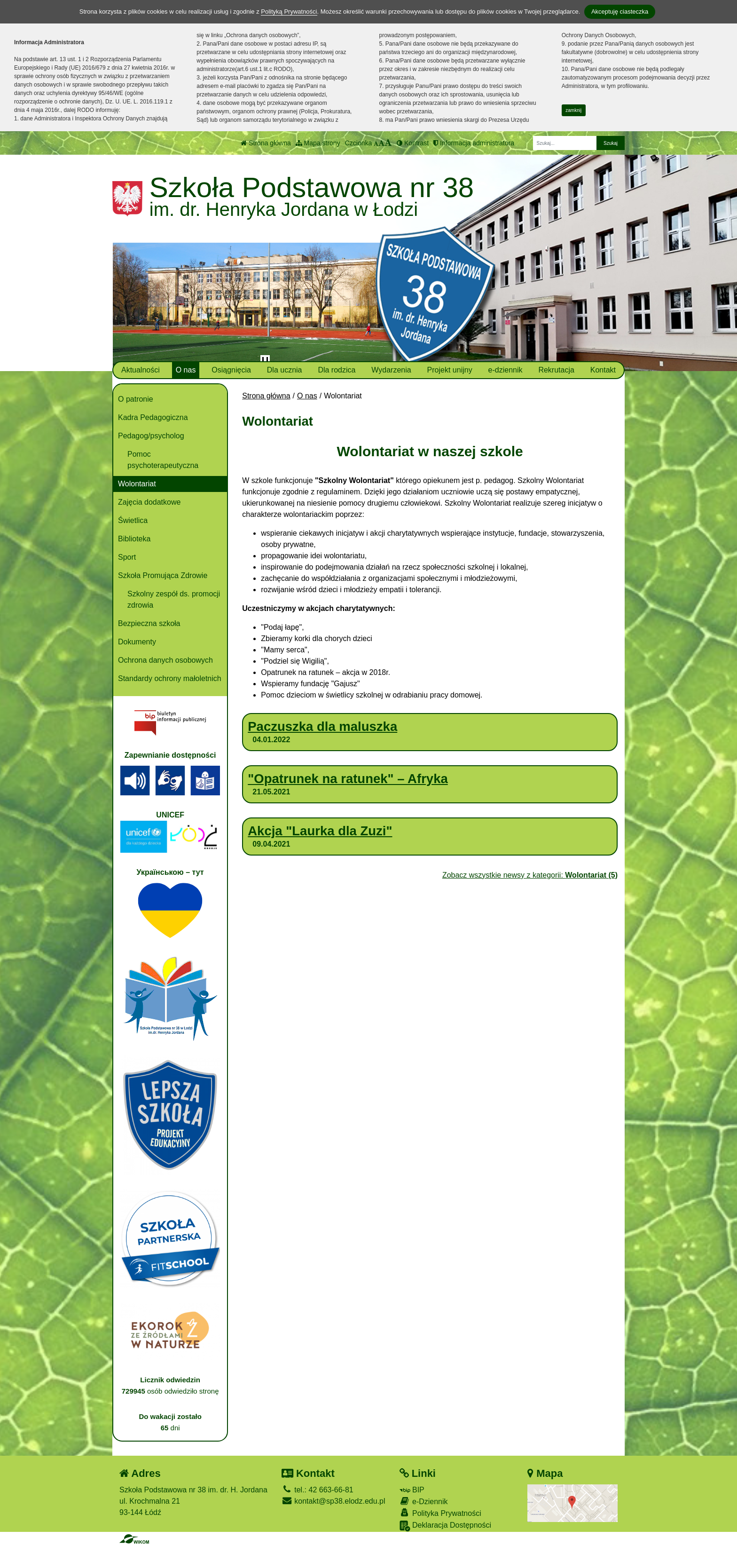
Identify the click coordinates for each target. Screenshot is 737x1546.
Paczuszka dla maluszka (322, 726)
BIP (412, 1490)
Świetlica (133, 520)
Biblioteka (134, 539)
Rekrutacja (556, 370)
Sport (127, 557)
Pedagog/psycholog (151, 436)
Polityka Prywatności (440, 1512)
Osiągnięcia (231, 370)
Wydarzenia (391, 370)
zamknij (573, 110)
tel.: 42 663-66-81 (317, 1490)
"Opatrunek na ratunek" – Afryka (347, 778)
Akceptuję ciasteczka (619, 11)
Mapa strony (318, 143)
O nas (186, 370)
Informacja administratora (473, 143)
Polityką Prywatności (289, 11)
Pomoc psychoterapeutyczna (162, 459)
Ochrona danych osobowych (165, 660)
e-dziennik (505, 370)
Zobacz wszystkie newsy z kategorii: (530, 875)
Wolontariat (137, 484)
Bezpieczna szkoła (149, 623)
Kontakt (603, 370)
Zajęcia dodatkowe (149, 502)
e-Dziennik (424, 1501)
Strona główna (265, 143)
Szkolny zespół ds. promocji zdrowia (173, 599)
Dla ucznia (284, 370)
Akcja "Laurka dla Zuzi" (320, 831)
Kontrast (413, 143)
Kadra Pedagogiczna (153, 417)
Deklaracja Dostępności (446, 1526)
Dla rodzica (336, 370)
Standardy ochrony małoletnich (169, 678)
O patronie (135, 399)
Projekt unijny (449, 370)
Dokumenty (137, 642)
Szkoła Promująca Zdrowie (162, 575)
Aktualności (140, 370)
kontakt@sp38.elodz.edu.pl (333, 1501)
